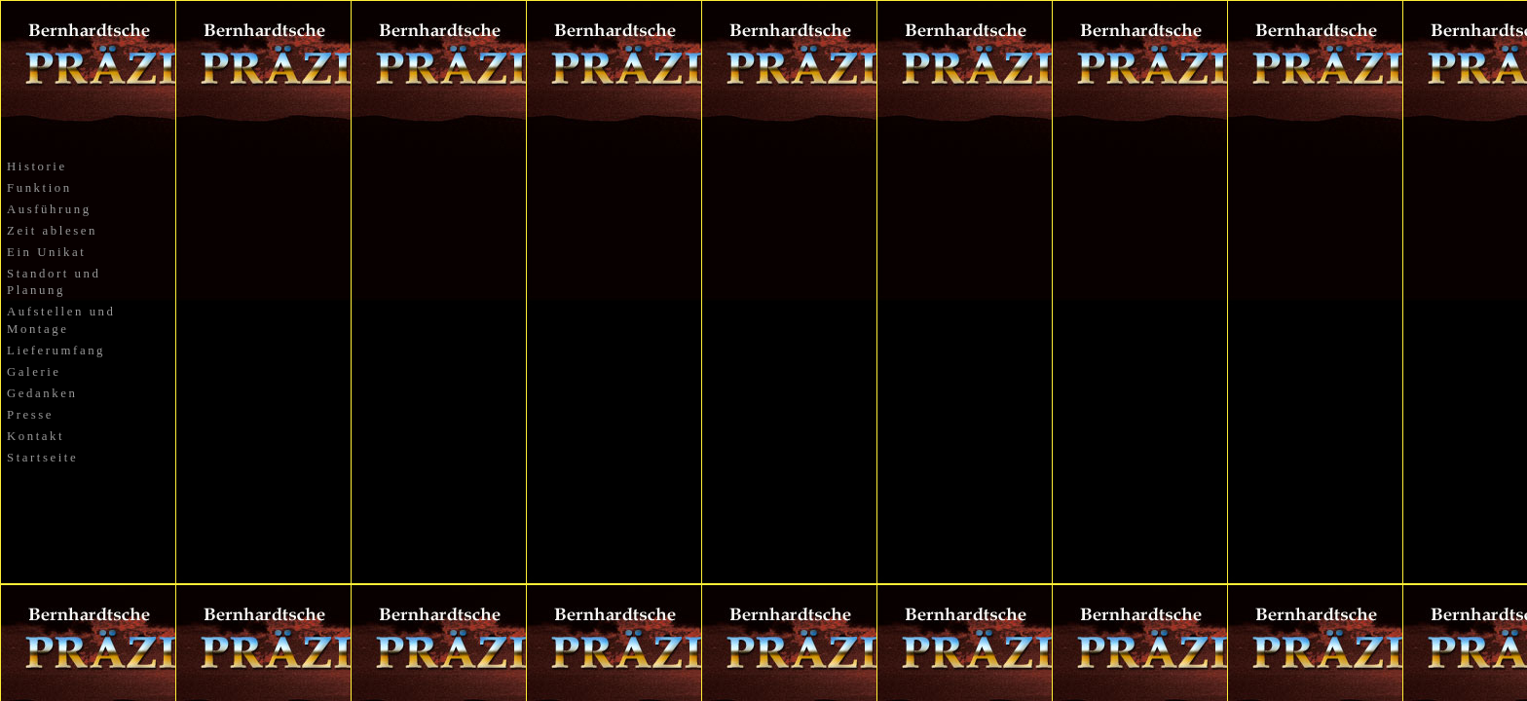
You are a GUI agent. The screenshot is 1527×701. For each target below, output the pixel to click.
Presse (30, 415)
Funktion (39, 188)
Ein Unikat (46, 252)
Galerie (34, 372)
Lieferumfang (56, 350)
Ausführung (49, 209)
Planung (36, 290)
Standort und (53, 273)
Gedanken (42, 393)
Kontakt (35, 436)
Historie (37, 166)
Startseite (42, 457)
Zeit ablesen (52, 231)
